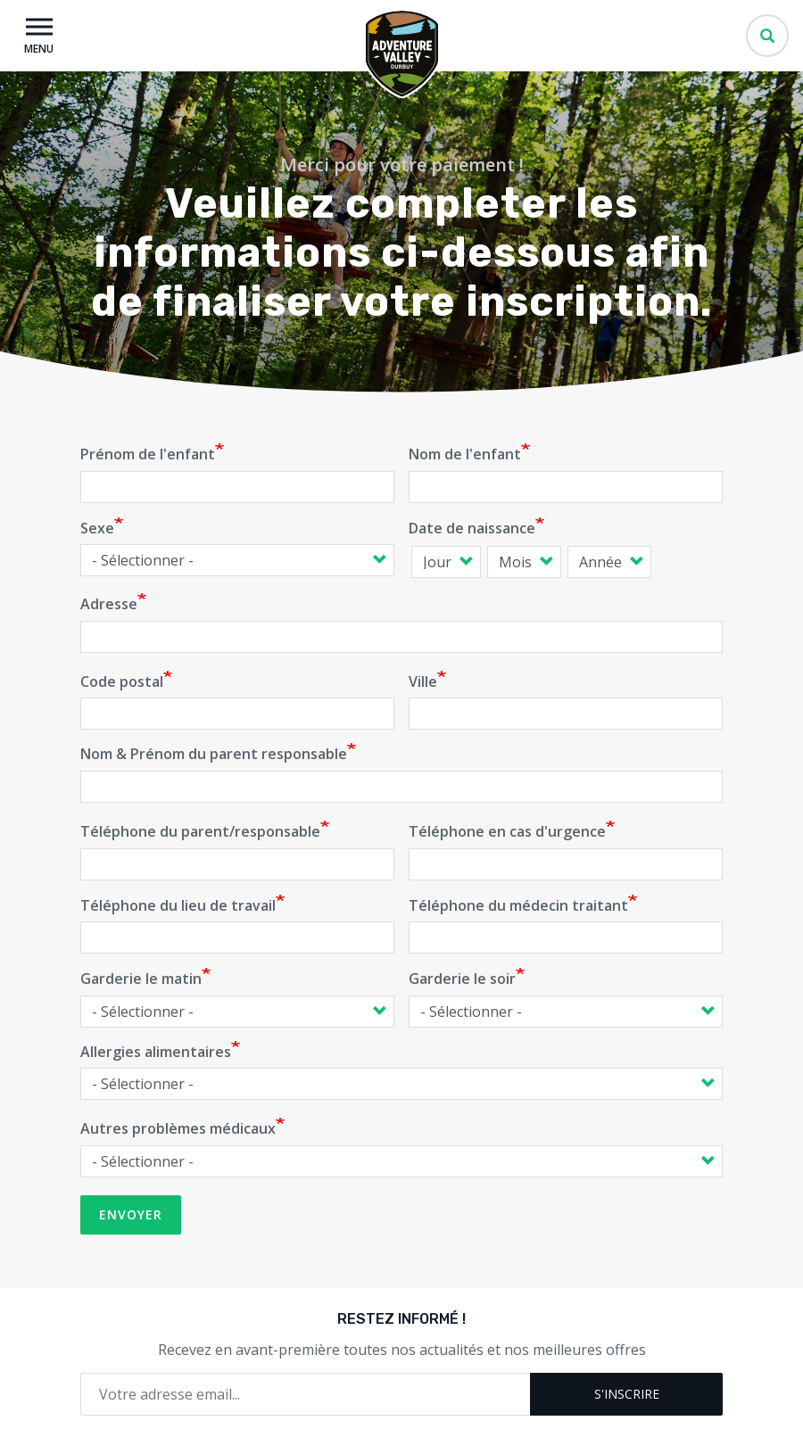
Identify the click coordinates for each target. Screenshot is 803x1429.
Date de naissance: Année (564, 561)
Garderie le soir (462, 978)
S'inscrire (626, 1393)
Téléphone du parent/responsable (200, 831)
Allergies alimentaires (155, 1051)
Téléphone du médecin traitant (518, 905)
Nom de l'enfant (465, 454)
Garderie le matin (141, 978)
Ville (423, 681)
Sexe (97, 528)
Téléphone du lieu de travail (178, 905)
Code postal (121, 681)
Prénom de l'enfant (147, 454)
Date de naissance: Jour (408, 561)
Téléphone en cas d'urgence (507, 831)
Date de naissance (472, 528)
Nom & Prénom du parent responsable (213, 754)
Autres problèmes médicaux (178, 1128)
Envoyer (130, 1214)
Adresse (108, 604)
